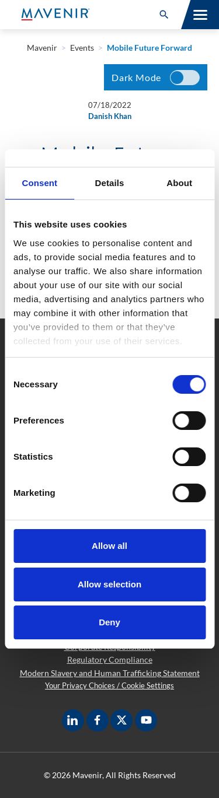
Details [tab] (109, 183)
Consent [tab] (39, 183)
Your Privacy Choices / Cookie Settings (109, 685)
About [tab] (179, 183)
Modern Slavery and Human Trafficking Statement (110, 673)
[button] (164, 14)
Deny (109, 622)
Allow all (109, 546)
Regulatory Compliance (109, 659)
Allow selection (109, 584)
